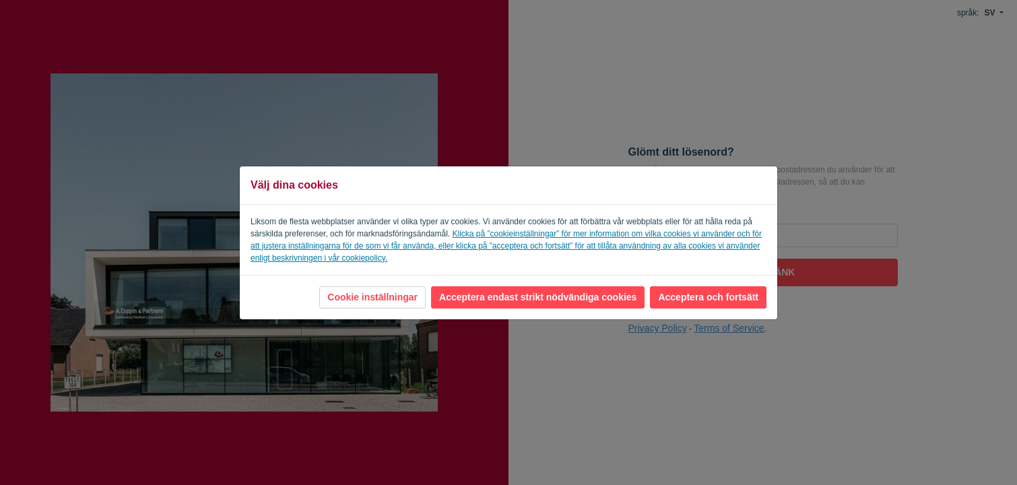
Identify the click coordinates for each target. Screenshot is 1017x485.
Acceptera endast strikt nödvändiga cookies (537, 297)
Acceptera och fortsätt (708, 297)
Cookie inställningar (372, 297)
